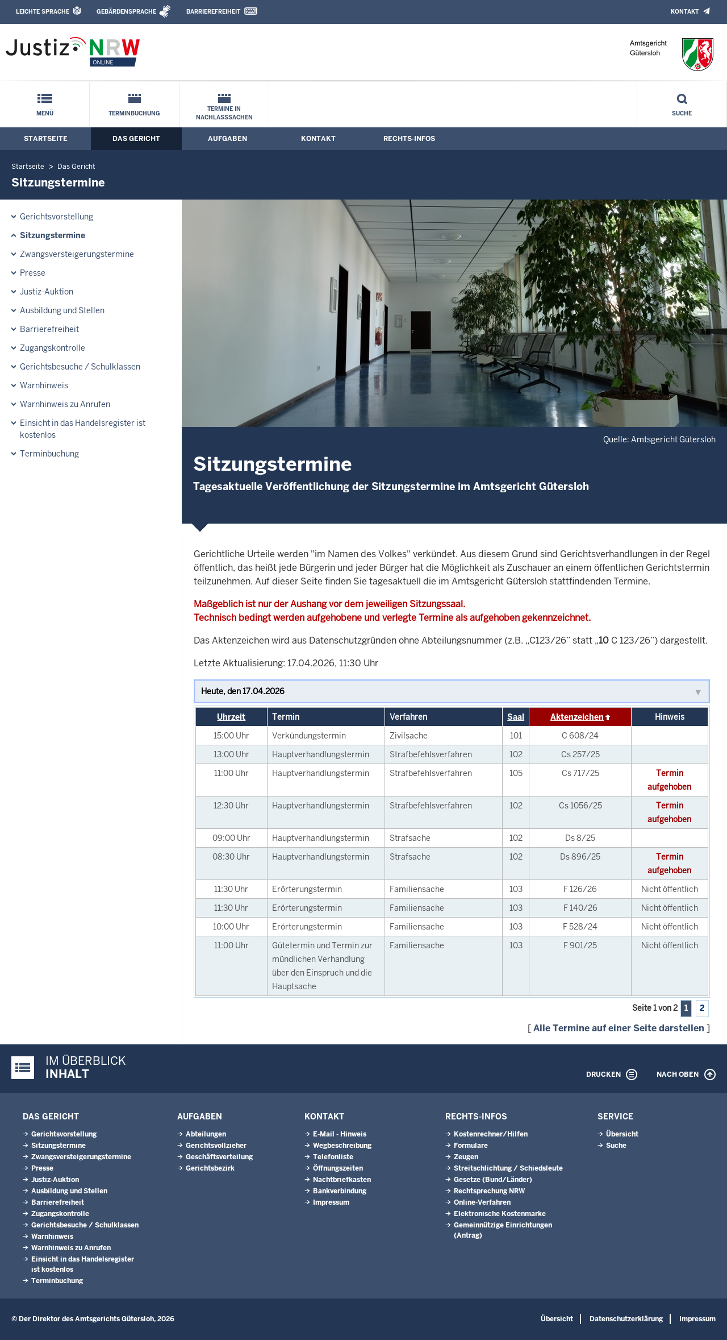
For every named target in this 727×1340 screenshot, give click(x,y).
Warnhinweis (44, 385)
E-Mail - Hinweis (339, 1134)
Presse (32, 273)
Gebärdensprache (126, 11)
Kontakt (685, 11)
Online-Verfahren (482, 1202)
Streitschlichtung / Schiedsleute (508, 1168)
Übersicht (622, 1134)
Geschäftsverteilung (219, 1156)
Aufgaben (227, 138)
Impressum (331, 1202)
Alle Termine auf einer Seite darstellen (618, 1028)
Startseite (46, 138)
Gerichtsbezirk (210, 1168)
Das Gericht (136, 138)
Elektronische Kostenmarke (500, 1213)
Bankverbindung (339, 1191)
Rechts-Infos (409, 138)
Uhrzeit (231, 717)
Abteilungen (206, 1134)
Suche (682, 113)
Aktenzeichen (577, 717)
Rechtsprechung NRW (489, 1191)
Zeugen (466, 1156)
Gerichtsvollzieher (216, 1145)
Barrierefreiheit (213, 11)
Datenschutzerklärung (626, 1319)
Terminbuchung (134, 113)
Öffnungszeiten (338, 1168)
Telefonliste (333, 1156)
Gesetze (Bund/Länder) (493, 1179)
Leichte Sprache (42, 11)
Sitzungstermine (52, 235)
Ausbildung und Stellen (62, 310)
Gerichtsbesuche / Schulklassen (80, 367)
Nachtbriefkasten (342, 1179)
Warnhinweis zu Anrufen (65, 404)
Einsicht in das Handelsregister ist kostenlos (82, 429)
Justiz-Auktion (46, 292)
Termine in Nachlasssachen (224, 113)
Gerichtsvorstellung (56, 216)
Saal (515, 717)
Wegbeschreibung (342, 1145)
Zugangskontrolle (52, 348)
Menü (44, 113)
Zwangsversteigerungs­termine (77, 254)
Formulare (471, 1145)
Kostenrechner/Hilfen (491, 1134)
